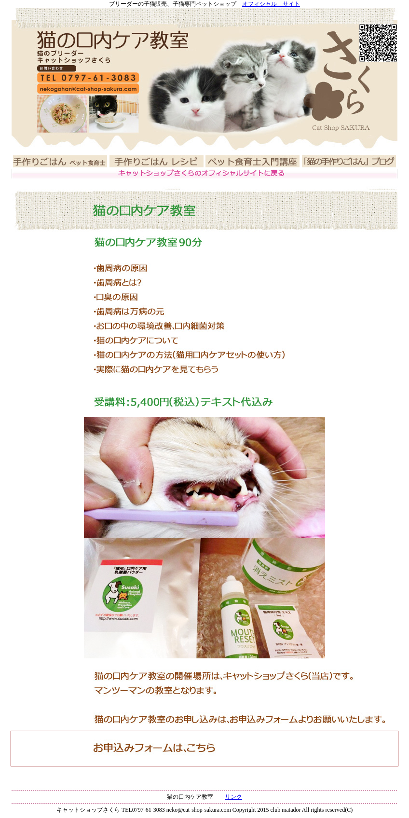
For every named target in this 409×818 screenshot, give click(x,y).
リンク (233, 796)
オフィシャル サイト (271, 3)
